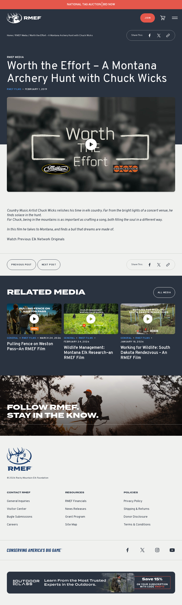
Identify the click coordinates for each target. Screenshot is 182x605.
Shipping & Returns (136, 509)
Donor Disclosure (136, 517)
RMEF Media (21, 35)
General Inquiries (18, 501)
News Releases (75, 509)
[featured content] (91, 582)
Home (10, 35)
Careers (12, 525)
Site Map (71, 525)
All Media (164, 292)
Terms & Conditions (137, 525)
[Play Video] (91, 144)
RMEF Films (14, 89)
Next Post (49, 264)
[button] (149, 35)
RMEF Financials (76, 501)
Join (148, 18)
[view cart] (163, 18)
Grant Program (75, 517)
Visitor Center (16, 509)
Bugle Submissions (19, 517)
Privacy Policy (133, 501)
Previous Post (21, 264)
